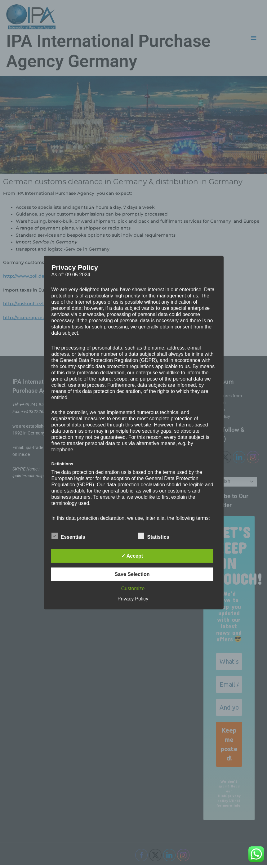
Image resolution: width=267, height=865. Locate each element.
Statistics (153, 536)
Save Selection (132, 574)
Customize (133, 588)
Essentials (68, 536)
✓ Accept (132, 556)
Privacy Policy (133, 598)
